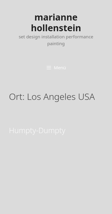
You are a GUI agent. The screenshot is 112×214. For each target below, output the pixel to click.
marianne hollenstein (56, 22)
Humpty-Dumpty (37, 130)
